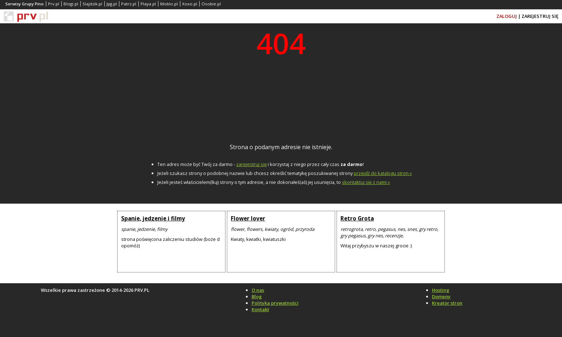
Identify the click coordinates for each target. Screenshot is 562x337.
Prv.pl (53, 3)
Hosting (440, 290)
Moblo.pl (169, 3)
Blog (257, 296)
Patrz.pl (128, 3)
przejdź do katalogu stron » (383, 173)
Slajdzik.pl (92, 3)
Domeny (441, 296)
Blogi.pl (70, 3)
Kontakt (260, 309)
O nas (258, 290)
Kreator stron (447, 303)
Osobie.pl (211, 3)
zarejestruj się (251, 164)
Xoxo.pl (189, 3)
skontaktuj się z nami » (366, 182)
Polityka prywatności (275, 303)
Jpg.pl (111, 3)
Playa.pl (148, 3)
